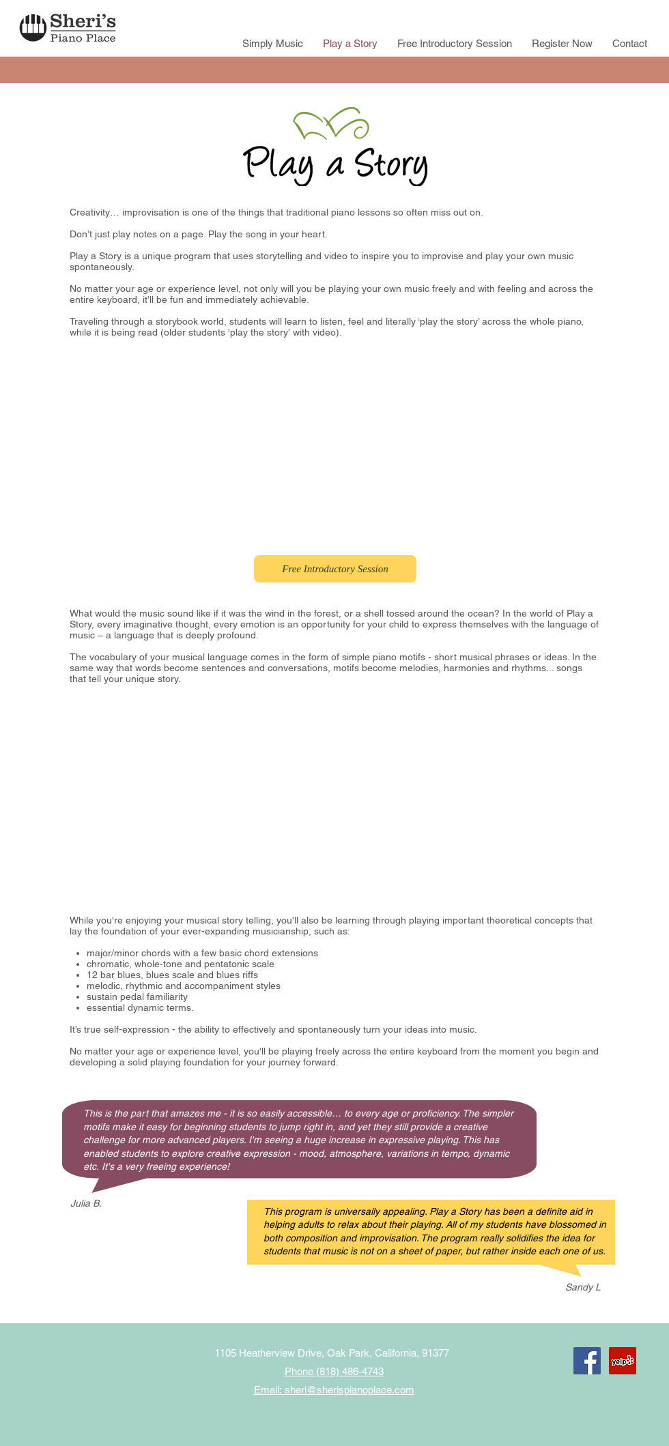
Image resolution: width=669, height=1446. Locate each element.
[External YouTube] (334, 446)
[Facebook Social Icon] (587, 1360)
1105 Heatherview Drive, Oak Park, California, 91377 (331, 1353)
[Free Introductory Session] (335, 568)
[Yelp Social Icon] (622, 1360)
